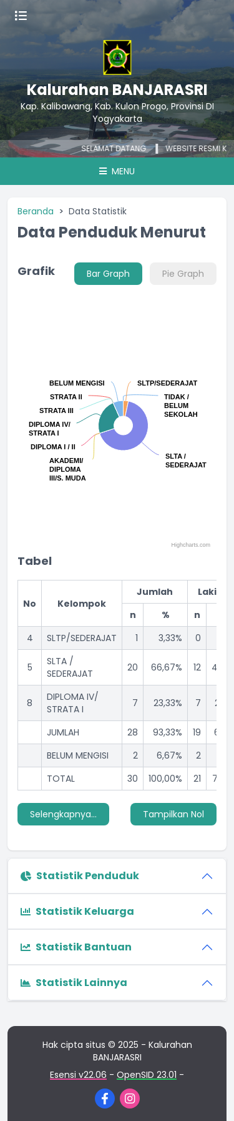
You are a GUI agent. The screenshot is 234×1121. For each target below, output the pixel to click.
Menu (117, 171)
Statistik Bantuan (76, 947)
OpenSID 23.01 (147, 1075)
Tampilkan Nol (173, 814)
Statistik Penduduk (80, 876)
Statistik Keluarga (77, 911)
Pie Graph (183, 273)
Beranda (35, 211)
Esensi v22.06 (78, 1075)
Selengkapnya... (63, 814)
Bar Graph (108, 273)
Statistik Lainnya (74, 982)
